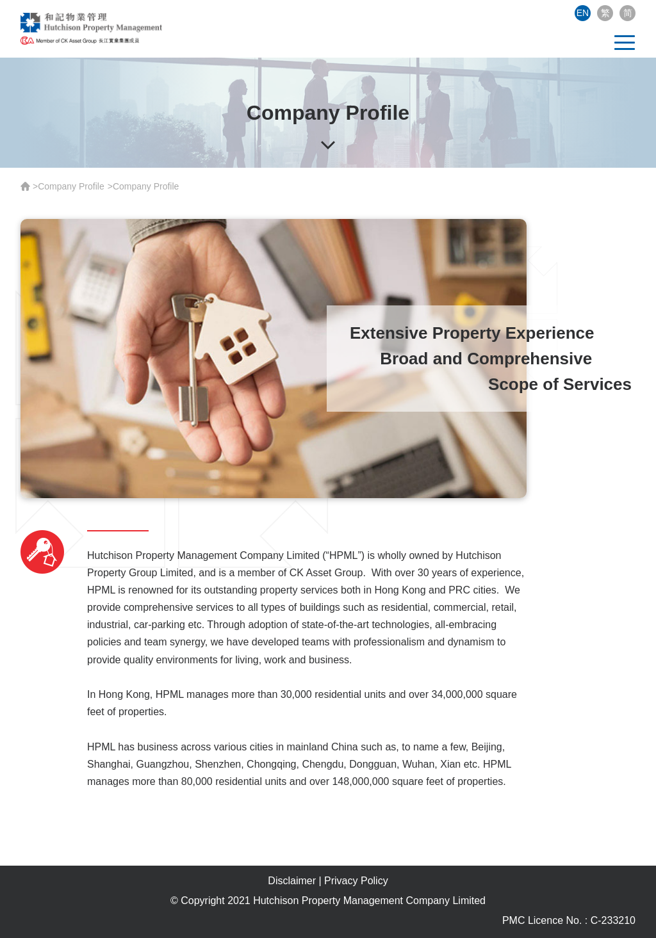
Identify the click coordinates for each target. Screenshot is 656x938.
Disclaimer (292, 880)
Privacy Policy (356, 880)
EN (583, 13)
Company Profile (71, 186)
